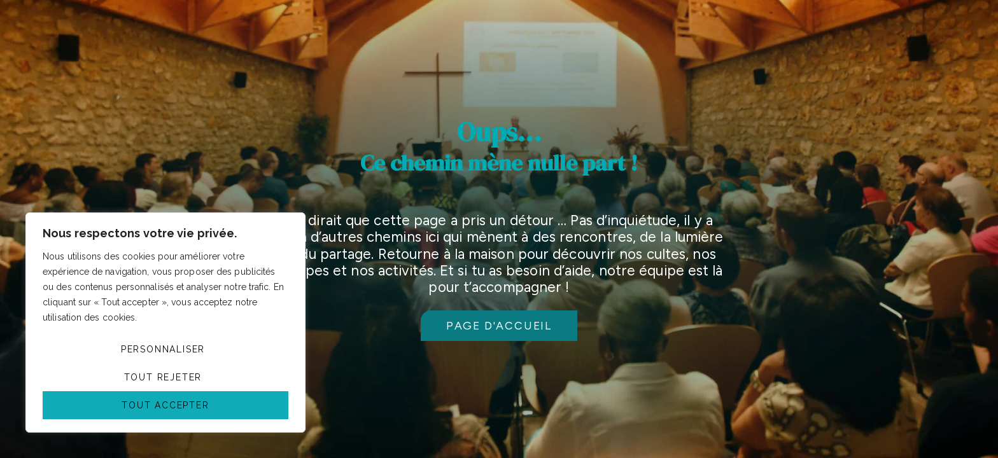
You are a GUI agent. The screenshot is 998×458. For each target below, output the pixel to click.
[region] (165, 322)
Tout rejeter (163, 377)
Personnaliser (163, 349)
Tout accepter (165, 405)
